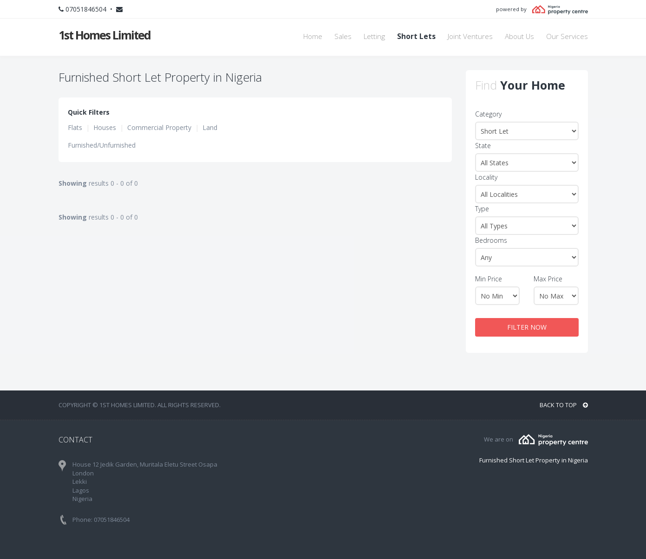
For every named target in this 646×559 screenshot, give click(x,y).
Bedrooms (491, 240)
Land (209, 127)
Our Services (567, 36)
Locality (486, 177)
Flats (75, 127)
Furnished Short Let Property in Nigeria (533, 460)
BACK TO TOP (564, 405)
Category (488, 114)
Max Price (548, 278)
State (483, 145)
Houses (104, 127)
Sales (343, 36)
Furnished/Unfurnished (102, 145)
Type (482, 208)
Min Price (488, 278)
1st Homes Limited (104, 35)
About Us (519, 36)
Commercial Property (159, 127)
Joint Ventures (470, 36)
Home (312, 36)
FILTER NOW (527, 327)
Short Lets (416, 36)
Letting (374, 36)
